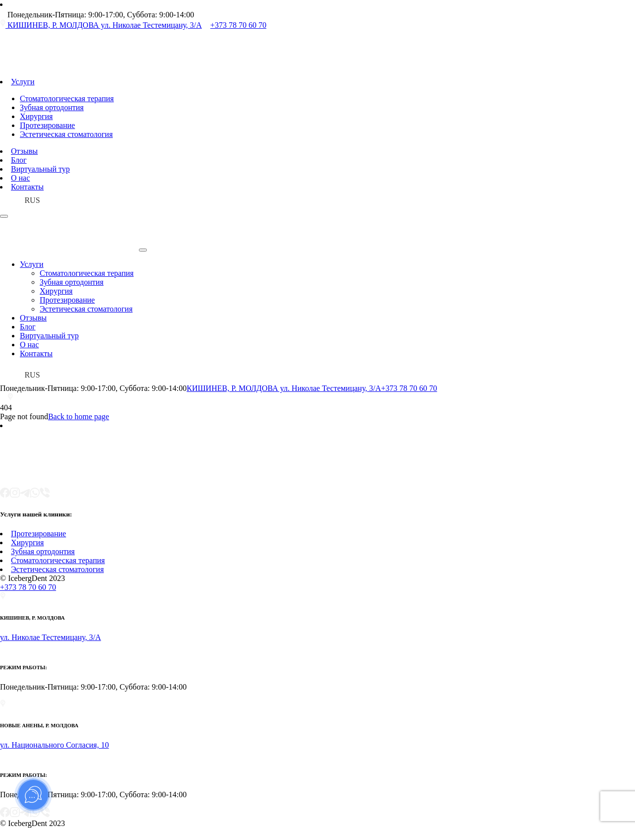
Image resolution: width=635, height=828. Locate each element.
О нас (20, 178)
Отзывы (24, 151)
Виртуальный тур (40, 169)
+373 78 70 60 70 (409, 388)
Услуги (23, 81)
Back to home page (78, 416)
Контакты (27, 187)
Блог (19, 160)
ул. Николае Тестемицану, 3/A (50, 637)
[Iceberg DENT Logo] (99, 72)
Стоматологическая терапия (67, 98)
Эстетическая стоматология (66, 134)
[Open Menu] (4, 216)
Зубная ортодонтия (52, 107)
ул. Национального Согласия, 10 (54, 745)
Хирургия (36, 116)
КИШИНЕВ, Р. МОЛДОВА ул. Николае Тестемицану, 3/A (284, 388)
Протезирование (47, 125)
